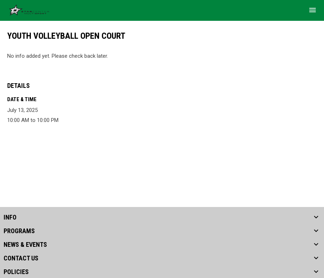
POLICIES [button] (16, 272)
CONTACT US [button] (21, 258)
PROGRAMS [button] (19, 231)
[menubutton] (312, 10)
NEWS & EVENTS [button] (25, 244)
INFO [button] (10, 217)
